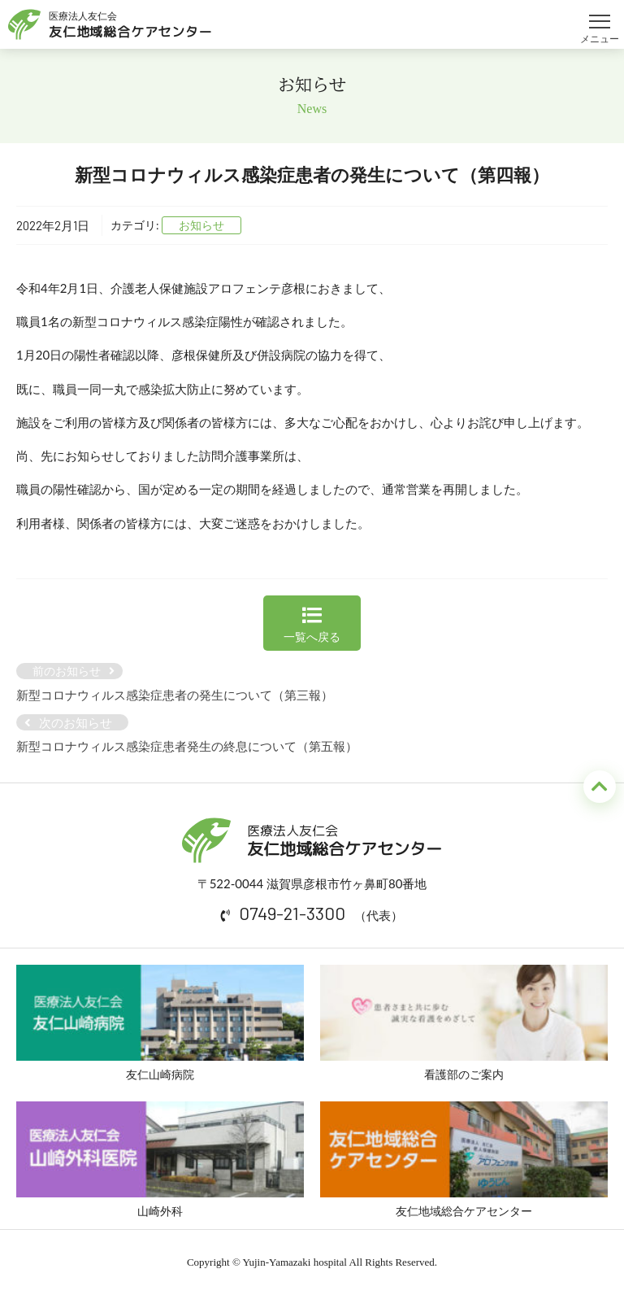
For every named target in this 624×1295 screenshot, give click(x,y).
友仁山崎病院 (160, 1023)
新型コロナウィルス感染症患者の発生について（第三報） (174, 694)
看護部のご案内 (464, 1023)
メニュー (599, 14)
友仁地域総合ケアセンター (464, 1159)
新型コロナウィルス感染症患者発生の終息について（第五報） (187, 746)
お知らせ (201, 225)
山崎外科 (160, 1159)
